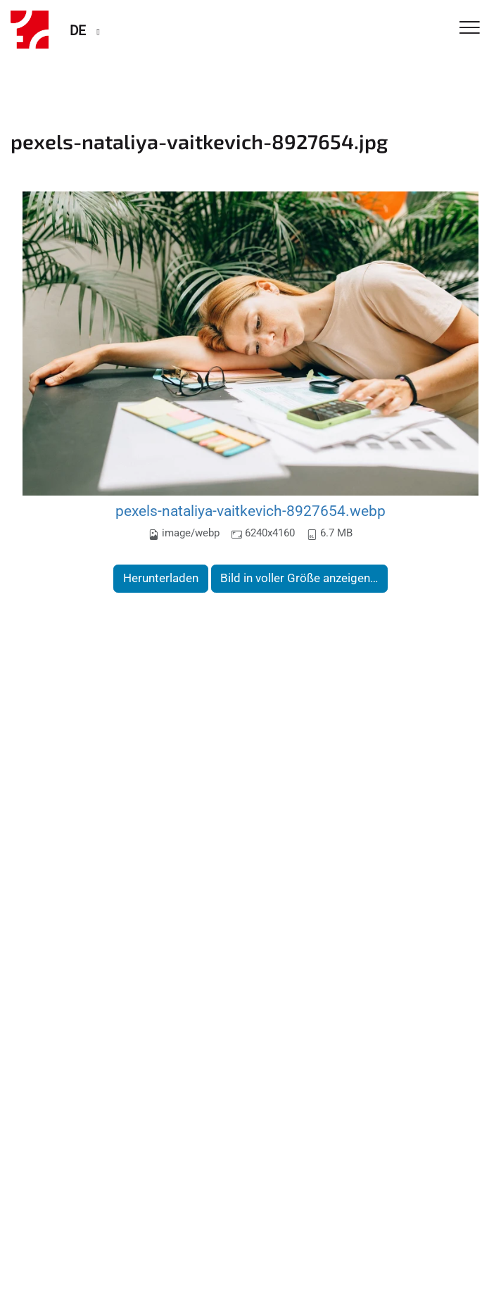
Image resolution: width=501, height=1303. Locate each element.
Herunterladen (160, 578)
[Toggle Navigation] (469, 28)
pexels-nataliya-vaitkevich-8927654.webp (250, 511)
